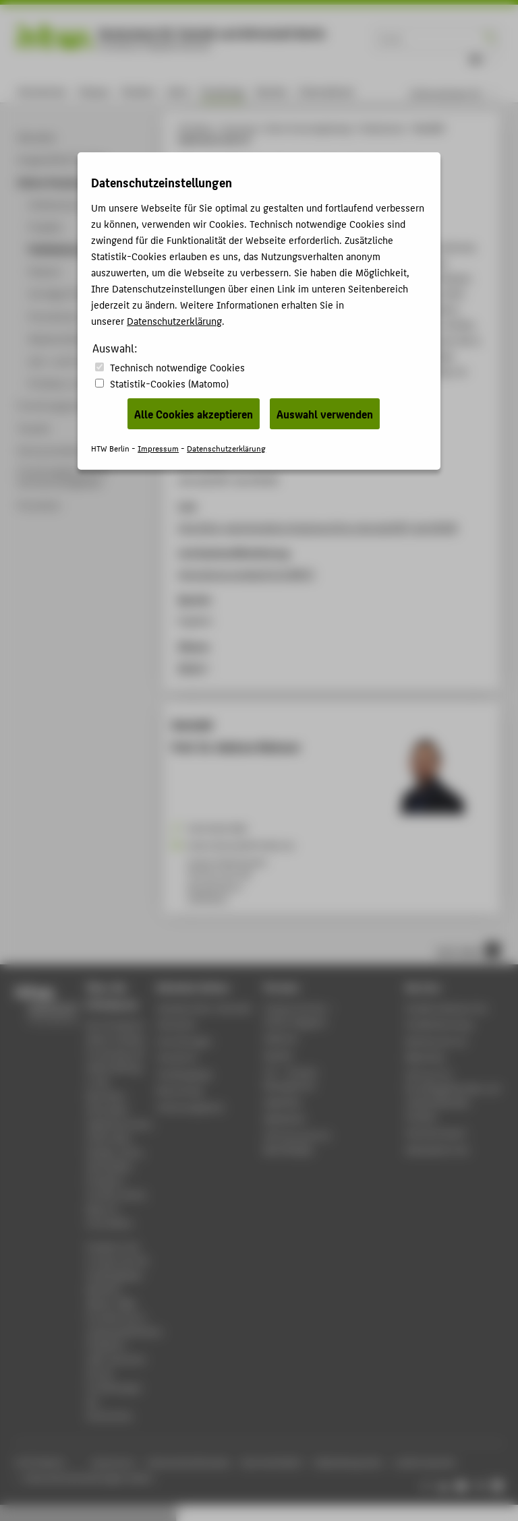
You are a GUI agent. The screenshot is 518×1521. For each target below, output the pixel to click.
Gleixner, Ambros (283, 277)
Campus (94, 91)
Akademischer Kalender (205, 1008)
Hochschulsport (436, 1132)
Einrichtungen (184, 1041)
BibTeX (191, 667)
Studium (138, 91)
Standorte (177, 1057)
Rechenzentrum (436, 1041)
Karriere (271, 91)
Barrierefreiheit (272, 1462)
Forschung (222, 91)
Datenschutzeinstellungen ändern (89, 1478)
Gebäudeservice (437, 1149)
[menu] (461, 93)
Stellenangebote (190, 1107)
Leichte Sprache (425, 1462)
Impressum (112, 1462)
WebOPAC (283, 1102)
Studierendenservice (446, 1008)
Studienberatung (438, 1024)
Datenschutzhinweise (189, 1462)
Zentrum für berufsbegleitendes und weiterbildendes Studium (452, 1095)
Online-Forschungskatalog (308, 128)
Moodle (278, 1055)
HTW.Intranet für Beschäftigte (297, 1142)
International (326, 91)
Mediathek (285, 1118)
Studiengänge (184, 1074)
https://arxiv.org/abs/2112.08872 (246, 573)
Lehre (178, 91)
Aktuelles (176, 1024)
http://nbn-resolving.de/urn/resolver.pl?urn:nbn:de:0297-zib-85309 (317, 527)
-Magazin (299, 1015)
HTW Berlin (196, 128)
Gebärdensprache (348, 1462)
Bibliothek (425, 1057)
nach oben (468, 950)
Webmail (281, 1038)
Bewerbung (179, 1090)
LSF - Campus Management (291, 1078)
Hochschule (42, 91)
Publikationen (382, 128)
